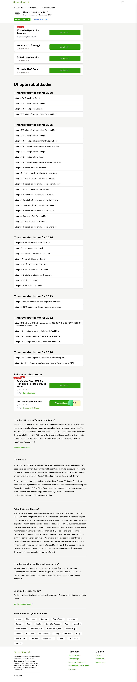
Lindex (18, 619)
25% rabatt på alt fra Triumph (30, 103)
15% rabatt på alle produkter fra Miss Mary (36, 130)
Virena (18, 643)
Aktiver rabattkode (23, 447)
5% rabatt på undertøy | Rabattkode (37, 331)
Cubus (61, 638)
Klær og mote (33, 7)
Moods (18, 634)
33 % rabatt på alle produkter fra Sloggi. (34, 178)
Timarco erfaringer (40, 19)
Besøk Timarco (22, 19)
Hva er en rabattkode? (76, 662)
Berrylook (72, 619)
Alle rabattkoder (74, 655)
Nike (29, 624)
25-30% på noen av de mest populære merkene (38, 307)
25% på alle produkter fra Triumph (32, 253)
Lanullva (77, 624)
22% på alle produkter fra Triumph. (32, 243)
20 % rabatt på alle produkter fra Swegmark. (36, 200)
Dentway (44, 619)
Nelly (78, 634)
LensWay (34, 638)
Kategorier (72, 669)
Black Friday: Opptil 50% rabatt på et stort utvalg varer (40, 358)
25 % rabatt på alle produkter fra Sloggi (34, 211)
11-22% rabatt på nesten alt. (29, 248)
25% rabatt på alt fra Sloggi (29, 157)
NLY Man (67, 634)
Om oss (98, 655)
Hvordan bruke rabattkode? (78, 666)
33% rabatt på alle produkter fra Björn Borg (36, 141)
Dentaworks (73, 638)
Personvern (100, 659)
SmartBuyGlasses (53, 624)
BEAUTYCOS (44, 634)
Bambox (19, 624)
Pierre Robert (58, 619)
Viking (56, 634)
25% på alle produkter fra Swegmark (33, 275)
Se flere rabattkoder (23, 604)
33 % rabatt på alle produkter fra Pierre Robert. (37, 184)
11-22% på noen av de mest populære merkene (37, 302)
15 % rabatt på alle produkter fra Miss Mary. (36, 173)
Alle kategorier (18, 7)
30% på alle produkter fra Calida (31, 270)
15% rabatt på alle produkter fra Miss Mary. (36, 114)
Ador (67, 624)
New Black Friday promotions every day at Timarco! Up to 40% (44, 363)
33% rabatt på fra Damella (29, 109)
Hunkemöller (21, 638)
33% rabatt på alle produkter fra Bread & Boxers (38, 162)
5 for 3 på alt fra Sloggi (27, 98)
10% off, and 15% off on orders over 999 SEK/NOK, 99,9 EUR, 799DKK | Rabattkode (48, 324)
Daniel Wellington (54, 629)
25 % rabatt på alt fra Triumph (30, 168)
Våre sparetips (73, 659)
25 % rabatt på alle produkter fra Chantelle (36, 227)
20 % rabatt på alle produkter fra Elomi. (34, 195)
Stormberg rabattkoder (31, 408)
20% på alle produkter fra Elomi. (31, 264)
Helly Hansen (21, 629)
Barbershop (70, 629)
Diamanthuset (36, 629)
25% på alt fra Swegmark (28, 286)
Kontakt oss (100, 662)
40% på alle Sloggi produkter (30, 259)
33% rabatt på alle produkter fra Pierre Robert (37, 146)
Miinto (38, 624)
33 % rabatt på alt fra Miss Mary (31, 216)
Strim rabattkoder (29, 393)
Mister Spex (31, 619)
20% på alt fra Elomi (26, 280)
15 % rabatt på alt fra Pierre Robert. (32, 189)
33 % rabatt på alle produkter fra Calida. (34, 205)
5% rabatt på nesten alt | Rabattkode (37, 336)
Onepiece (30, 634)
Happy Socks (48, 638)
